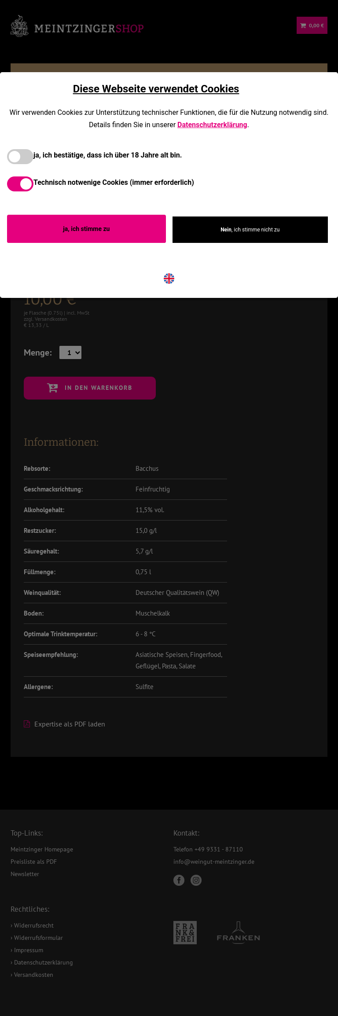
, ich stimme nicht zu (249, 230)
